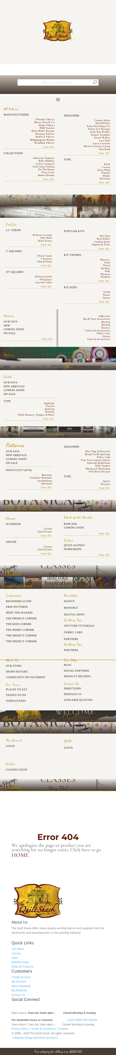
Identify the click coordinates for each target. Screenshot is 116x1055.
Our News (18, 948)
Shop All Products (23, 966)
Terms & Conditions (43, 1028)
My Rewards (19, 990)
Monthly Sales (20, 962)
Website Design (23, 1037)
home (20, 855)
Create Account (21, 977)
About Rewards (21, 986)
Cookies (63, 1028)
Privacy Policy (20, 1028)
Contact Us (18, 995)
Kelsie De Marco (48, 1037)
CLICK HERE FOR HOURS (82, 1020)
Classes (16, 953)
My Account (19, 981)
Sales (15, 957)
